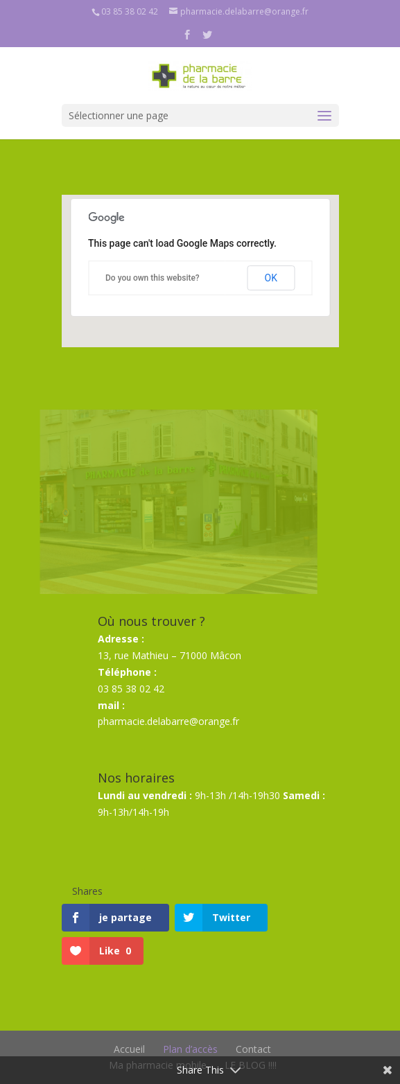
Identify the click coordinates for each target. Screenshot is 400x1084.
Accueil (129, 1049)
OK (271, 277)
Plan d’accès (190, 1049)
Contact (253, 1049)
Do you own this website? (152, 278)
